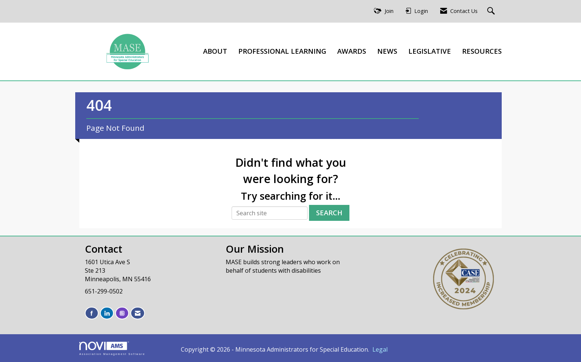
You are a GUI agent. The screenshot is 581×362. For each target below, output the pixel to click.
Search (329, 212)
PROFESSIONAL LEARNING (282, 51)
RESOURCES (482, 51)
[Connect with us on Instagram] (122, 313)
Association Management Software (112, 348)
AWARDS (351, 51)
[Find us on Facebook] (92, 313)
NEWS (387, 51)
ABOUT (215, 51)
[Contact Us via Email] (137, 313)
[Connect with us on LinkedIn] (107, 313)
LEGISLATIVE (429, 51)
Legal (380, 349)
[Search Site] (492, 11)
